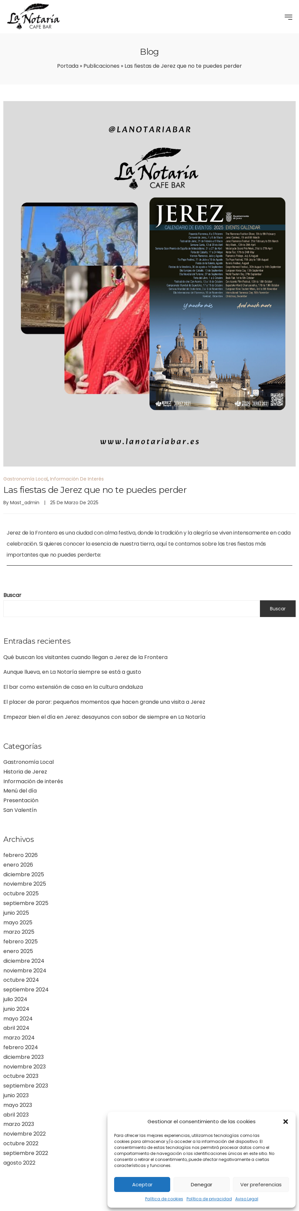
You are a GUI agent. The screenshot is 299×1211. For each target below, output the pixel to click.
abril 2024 (16, 1028)
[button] (285, 1121)
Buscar (12, 595)
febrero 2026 (20, 855)
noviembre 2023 (24, 1067)
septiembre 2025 (25, 903)
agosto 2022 (19, 1163)
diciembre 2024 (23, 961)
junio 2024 (16, 1009)
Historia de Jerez (25, 772)
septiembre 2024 (26, 989)
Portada (67, 66)
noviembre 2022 (24, 1134)
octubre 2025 (21, 893)
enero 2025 (18, 951)
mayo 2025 (17, 922)
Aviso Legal (246, 1199)
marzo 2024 (19, 1037)
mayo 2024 (18, 1018)
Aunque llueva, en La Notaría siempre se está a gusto (72, 672)
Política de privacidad (209, 1199)
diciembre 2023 (23, 1057)
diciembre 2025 (23, 874)
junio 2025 (16, 913)
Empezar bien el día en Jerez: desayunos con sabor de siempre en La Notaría (104, 717)
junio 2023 (16, 1095)
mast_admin (24, 502)
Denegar (201, 1184)
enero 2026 (18, 865)
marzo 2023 (18, 1124)
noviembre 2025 (24, 884)
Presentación (20, 800)
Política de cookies (164, 1199)
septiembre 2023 (25, 1086)
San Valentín (20, 810)
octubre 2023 (20, 1076)
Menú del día (20, 791)
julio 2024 (15, 999)
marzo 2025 (18, 932)
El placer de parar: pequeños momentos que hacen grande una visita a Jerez (104, 702)
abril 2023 (16, 1115)
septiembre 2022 (25, 1153)
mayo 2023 (17, 1105)
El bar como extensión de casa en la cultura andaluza (73, 687)
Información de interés (33, 781)
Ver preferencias (261, 1184)
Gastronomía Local (28, 762)
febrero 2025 (20, 941)
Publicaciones (101, 66)
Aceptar (142, 1184)
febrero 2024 (20, 1047)
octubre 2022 (20, 1143)
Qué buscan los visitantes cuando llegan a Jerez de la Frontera (85, 657)
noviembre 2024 (24, 970)
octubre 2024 (21, 980)
